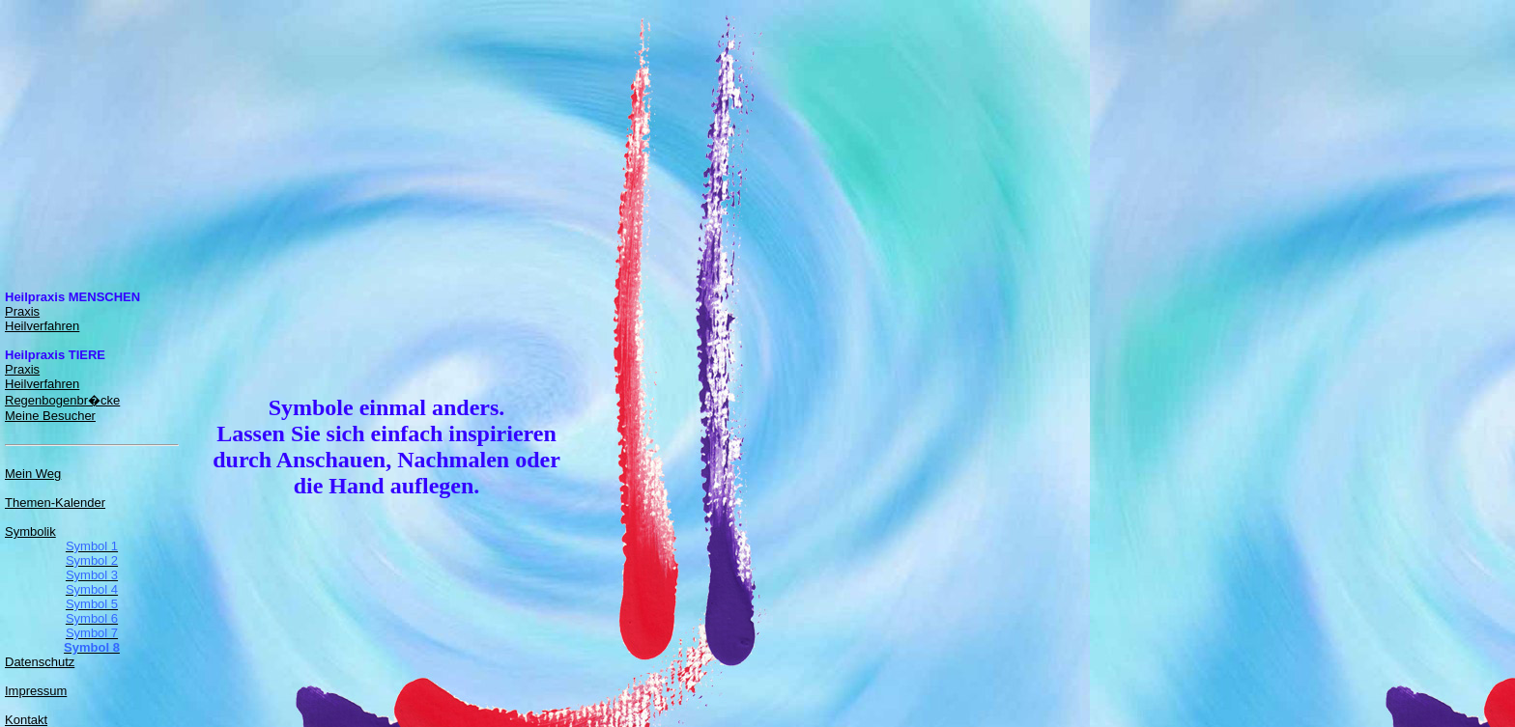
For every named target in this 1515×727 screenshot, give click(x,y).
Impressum (36, 691)
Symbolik (30, 531)
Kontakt (26, 720)
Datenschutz (39, 662)
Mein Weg (33, 473)
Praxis (22, 311)
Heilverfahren (42, 326)
